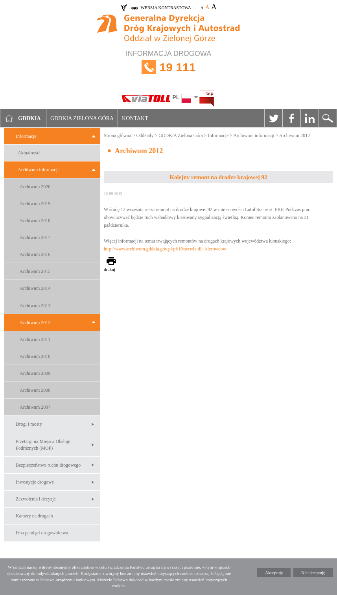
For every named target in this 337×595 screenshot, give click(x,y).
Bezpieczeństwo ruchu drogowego (48, 465)
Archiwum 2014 (35, 288)
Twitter (273, 118)
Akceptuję (274, 572)
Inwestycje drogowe (35, 482)
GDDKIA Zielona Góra (82, 118)
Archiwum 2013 (35, 305)
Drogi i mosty (29, 424)
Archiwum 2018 (35, 220)
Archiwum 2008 (35, 390)
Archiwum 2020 (35, 186)
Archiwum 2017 (35, 237)
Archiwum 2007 (35, 407)
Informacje (26, 136)
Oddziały (144, 135)
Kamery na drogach (34, 516)
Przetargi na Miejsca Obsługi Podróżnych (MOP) (43, 445)
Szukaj (328, 118)
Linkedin (309, 118)
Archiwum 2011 (35, 339)
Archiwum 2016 (35, 254)
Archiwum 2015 (35, 271)
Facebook (291, 118)
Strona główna (117, 135)
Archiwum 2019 (35, 203)
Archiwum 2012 (35, 322)
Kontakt (135, 118)
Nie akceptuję (313, 572)
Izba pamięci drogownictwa (42, 533)
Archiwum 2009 (35, 373)
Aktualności (29, 153)
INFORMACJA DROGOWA (168, 67)
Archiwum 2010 (35, 356)
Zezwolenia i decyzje (36, 499)
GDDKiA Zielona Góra (180, 135)
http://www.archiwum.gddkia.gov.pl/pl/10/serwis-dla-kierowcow (165, 249)
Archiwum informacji (38, 169)
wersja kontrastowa (166, 7)
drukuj (109, 269)
